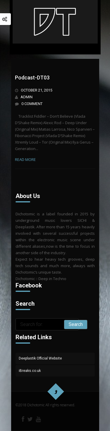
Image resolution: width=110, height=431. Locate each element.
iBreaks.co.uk (30, 371)
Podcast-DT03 (32, 77)
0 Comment (32, 103)
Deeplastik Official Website (40, 358)
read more (25, 159)
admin (27, 97)
